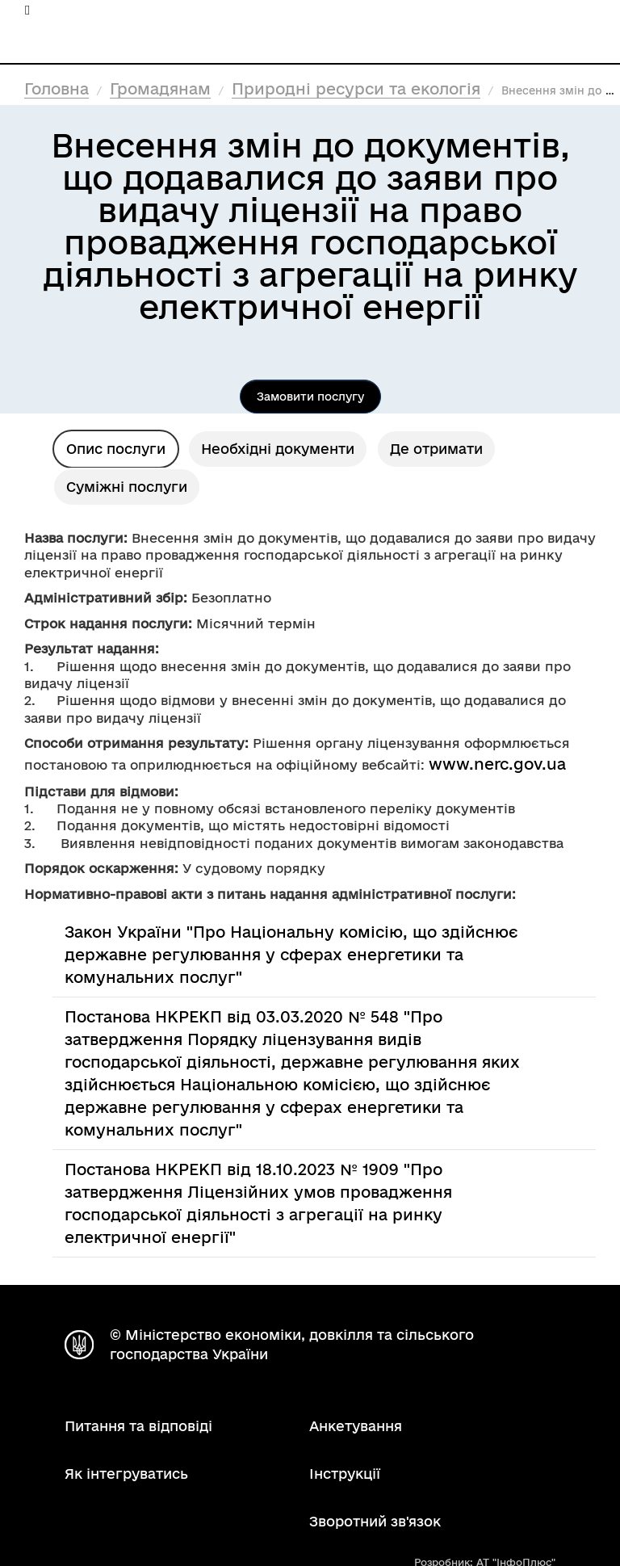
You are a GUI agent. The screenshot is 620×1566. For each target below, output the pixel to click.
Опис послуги (115, 448)
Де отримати (436, 448)
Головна (56, 89)
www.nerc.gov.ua (497, 764)
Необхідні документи (277, 448)
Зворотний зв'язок (375, 1521)
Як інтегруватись (126, 1473)
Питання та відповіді (138, 1426)
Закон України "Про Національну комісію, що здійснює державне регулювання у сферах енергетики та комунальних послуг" (291, 954)
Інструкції (344, 1473)
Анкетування (355, 1426)
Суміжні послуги (126, 486)
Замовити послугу (310, 396)
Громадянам (160, 89)
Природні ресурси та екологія (356, 89)
